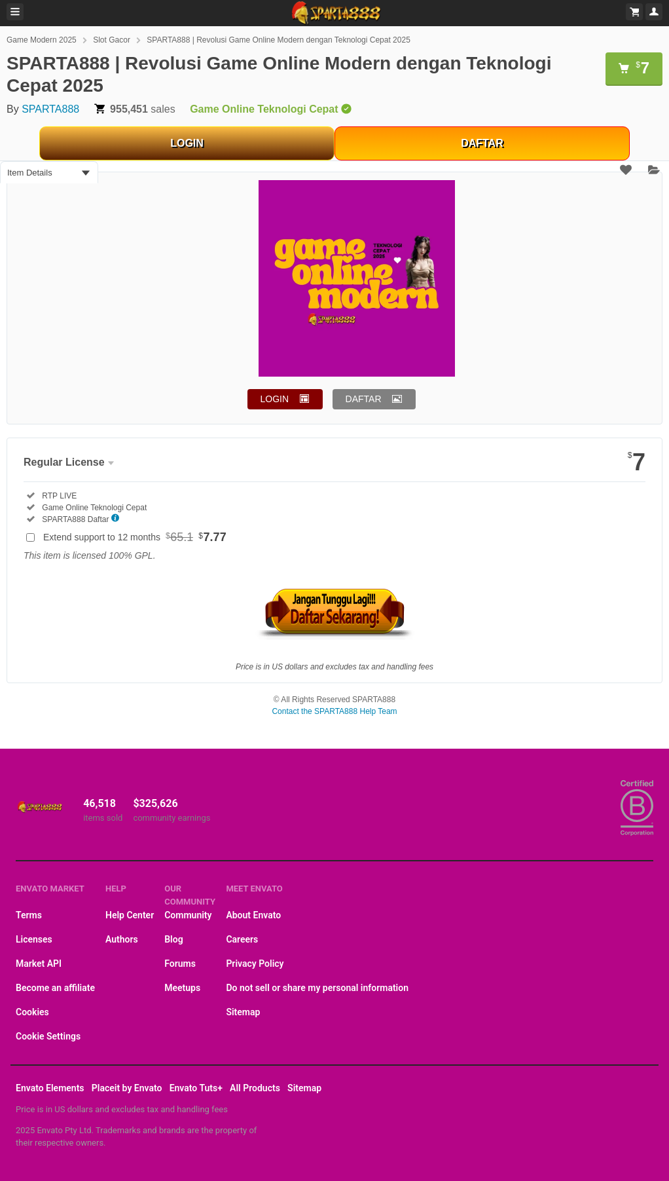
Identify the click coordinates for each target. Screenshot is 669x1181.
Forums (180, 963)
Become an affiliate (55, 988)
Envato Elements (50, 1088)
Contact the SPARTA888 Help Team (334, 711)
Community (187, 915)
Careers (242, 939)
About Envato (253, 915)
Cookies (32, 1012)
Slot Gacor (111, 40)
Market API (39, 963)
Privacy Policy (254, 963)
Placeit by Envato (127, 1088)
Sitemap (243, 1012)
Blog (173, 939)
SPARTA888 (50, 109)
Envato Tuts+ (196, 1088)
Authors (121, 939)
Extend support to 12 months (134, 537)
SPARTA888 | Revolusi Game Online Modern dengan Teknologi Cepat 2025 (278, 40)
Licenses (34, 939)
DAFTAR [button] (364, 399)
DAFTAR (482, 143)
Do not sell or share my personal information (317, 988)
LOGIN (187, 143)
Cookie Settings (48, 1036)
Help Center (129, 915)
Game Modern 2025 (42, 40)
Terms (29, 915)
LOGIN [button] (275, 399)
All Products (255, 1088)
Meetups (182, 988)
